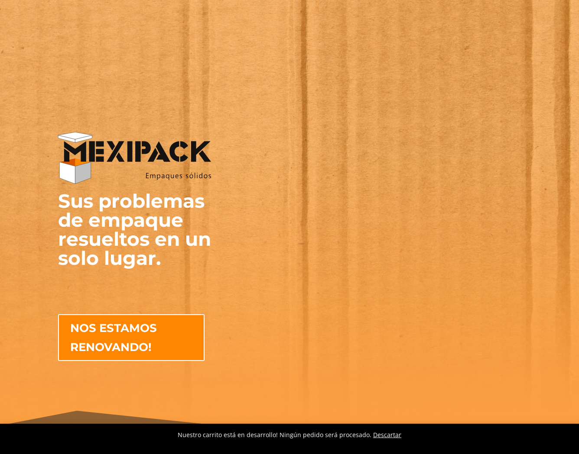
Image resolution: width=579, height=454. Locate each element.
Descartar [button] (387, 435)
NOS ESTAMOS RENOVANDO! (113, 337)
